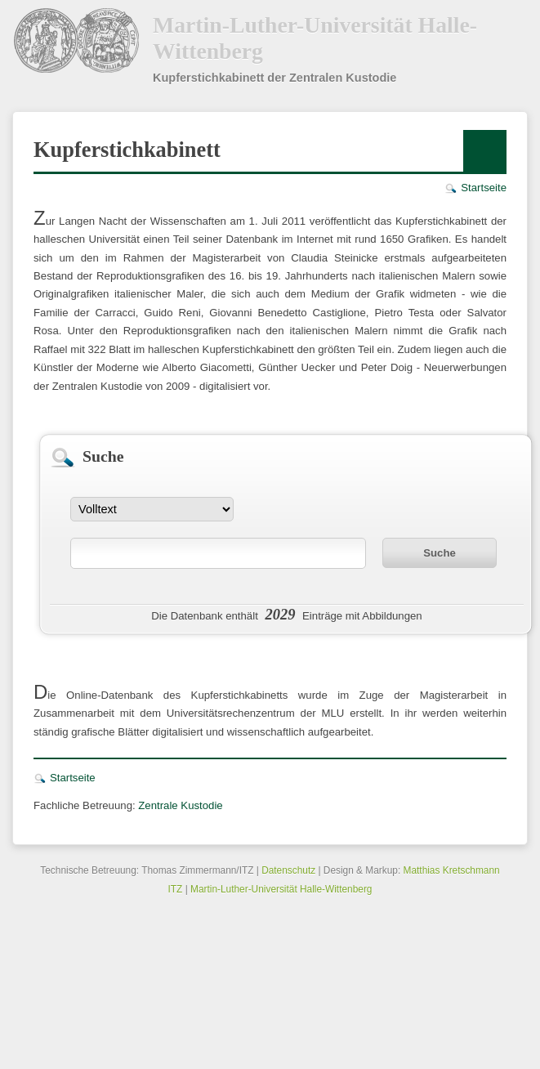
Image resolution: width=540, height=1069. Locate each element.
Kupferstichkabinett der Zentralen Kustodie (274, 77)
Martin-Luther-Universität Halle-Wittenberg (315, 38)
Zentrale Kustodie (180, 805)
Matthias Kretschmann (452, 870)
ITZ (175, 889)
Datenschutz (288, 870)
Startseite (484, 187)
